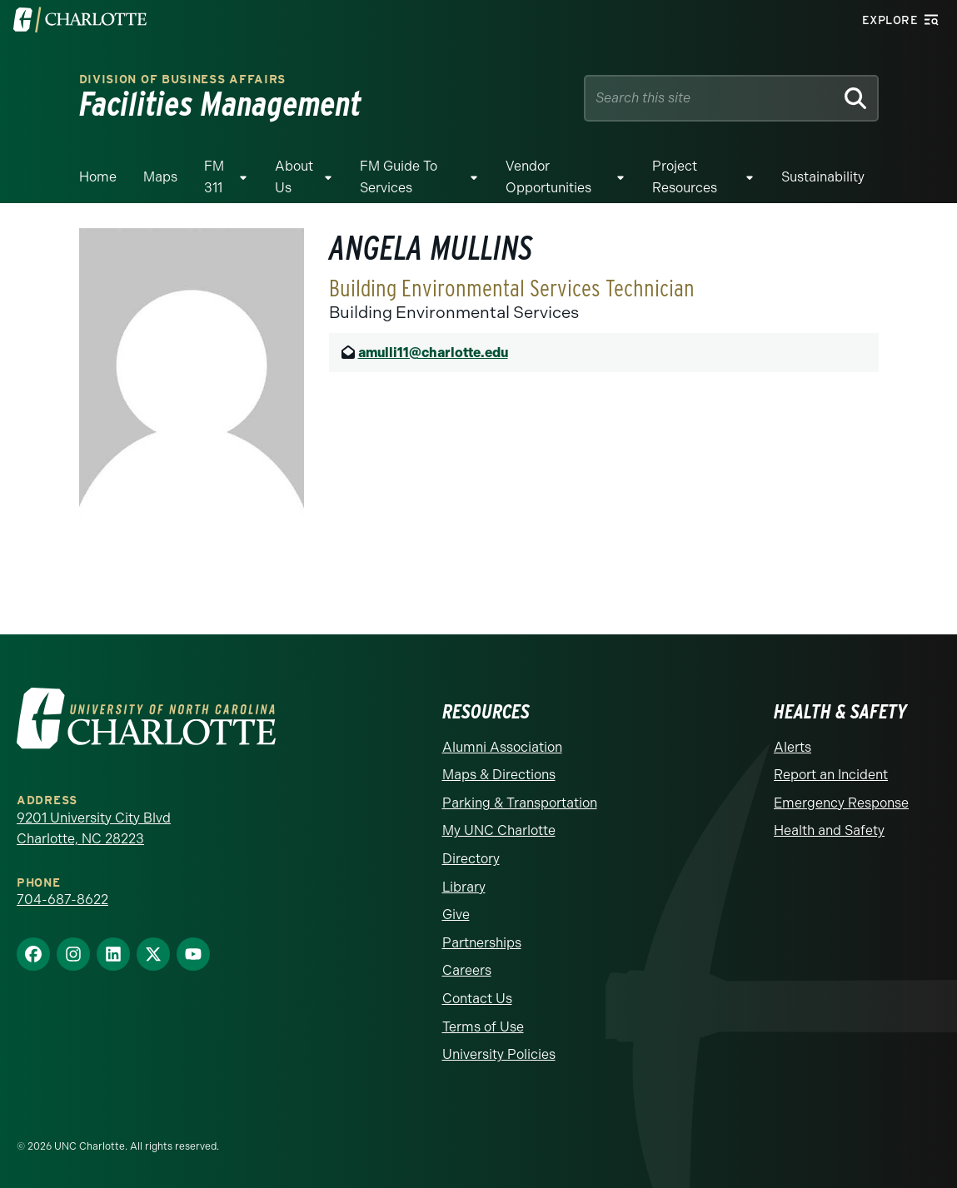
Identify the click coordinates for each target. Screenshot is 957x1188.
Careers (466, 970)
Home (98, 177)
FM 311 (214, 177)
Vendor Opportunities (548, 177)
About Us (294, 177)
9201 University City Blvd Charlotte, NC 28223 (94, 829)
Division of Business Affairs (183, 79)
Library (464, 887)
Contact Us (477, 999)
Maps (160, 177)
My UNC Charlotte (499, 830)
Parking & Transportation (519, 803)
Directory (471, 859)
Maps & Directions (499, 775)
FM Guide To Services (398, 177)
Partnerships (481, 943)
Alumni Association (502, 747)
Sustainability (823, 177)
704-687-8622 (62, 899)
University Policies (499, 1054)
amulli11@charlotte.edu (433, 352)
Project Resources (684, 177)
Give (456, 914)
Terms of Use (483, 1027)
